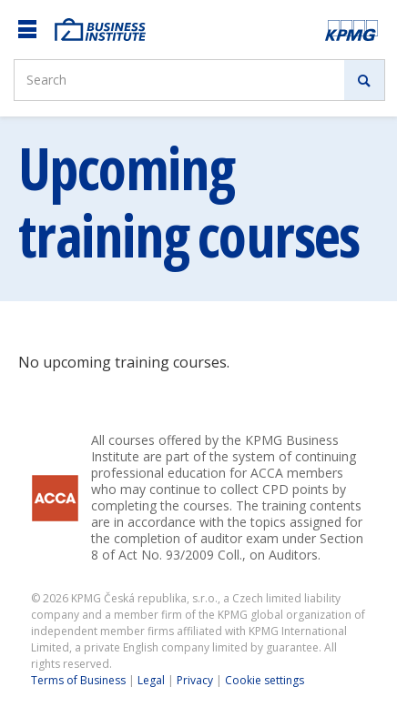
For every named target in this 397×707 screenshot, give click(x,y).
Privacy (195, 680)
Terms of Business (78, 680)
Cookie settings (264, 680)
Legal (151, 680)
